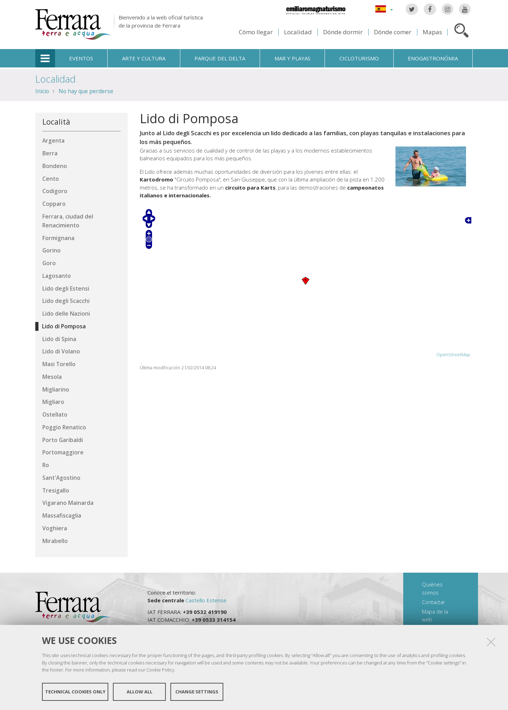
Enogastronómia (433, 58)
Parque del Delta (219, 58)
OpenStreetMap (453, 355)
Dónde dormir (343, 32)
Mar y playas (292, 58)
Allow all (139, 691)
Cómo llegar (256, 32)
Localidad (298, 32)
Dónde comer (392, 32)
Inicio (42, 91)
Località (56, 122)
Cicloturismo (359, 58)
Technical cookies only (75, 691)
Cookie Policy (160, 670)
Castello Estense (206, 600)
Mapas (432, 32)
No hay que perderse (86, 91)
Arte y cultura (143, 58)
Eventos (81, 58)
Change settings (196, 691)
